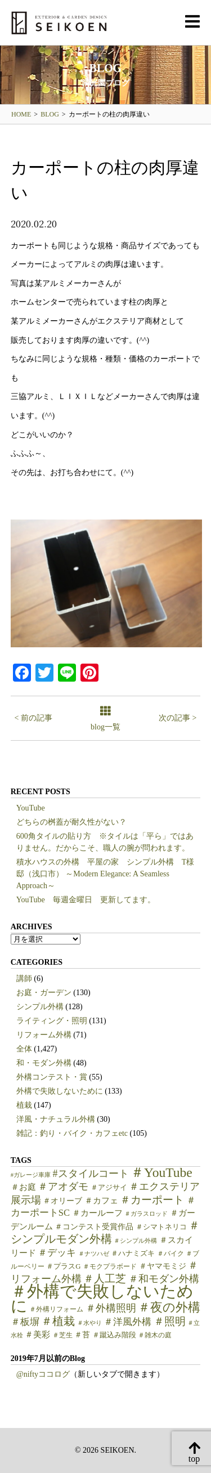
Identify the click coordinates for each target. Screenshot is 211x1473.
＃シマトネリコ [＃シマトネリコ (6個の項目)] (161, 1227)
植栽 (24, 1105)
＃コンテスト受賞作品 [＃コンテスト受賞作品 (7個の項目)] (94, 1227)
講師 (24, 978)
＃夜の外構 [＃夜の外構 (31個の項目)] (169, 1307)
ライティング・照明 (51, 1021)
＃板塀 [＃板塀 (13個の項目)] (25, 1322)
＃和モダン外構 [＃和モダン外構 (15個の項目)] (163, 1278)
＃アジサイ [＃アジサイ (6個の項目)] (109, 1188)
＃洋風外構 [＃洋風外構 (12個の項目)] (127, 1322)
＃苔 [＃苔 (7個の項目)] (82, 1335)
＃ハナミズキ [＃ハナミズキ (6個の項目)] (133, 1253)
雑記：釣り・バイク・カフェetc (72, 1133)
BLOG (50, 114)
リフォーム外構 (43, 1035)
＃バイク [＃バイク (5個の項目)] (170, 1253)
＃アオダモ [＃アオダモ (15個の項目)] (63, 1186)
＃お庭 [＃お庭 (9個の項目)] (23, 1187)
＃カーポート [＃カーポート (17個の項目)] (152, 1200)
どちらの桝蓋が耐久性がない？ (71, 822)
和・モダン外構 (43, 1063)
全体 (24, 1049)
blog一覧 (105, 719)
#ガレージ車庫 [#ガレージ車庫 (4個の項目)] (31, 1175)
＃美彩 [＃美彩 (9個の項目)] (37, 1334)
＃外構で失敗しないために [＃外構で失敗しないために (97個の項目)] (102, 1298)
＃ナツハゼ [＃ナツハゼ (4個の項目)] (93, 1254)
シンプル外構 (40, 1006)
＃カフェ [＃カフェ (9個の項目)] (101, 1200)
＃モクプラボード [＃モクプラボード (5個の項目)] (110, 1266)
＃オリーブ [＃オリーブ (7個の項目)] (62, 1201)
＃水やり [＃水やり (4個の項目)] (89, 1323)
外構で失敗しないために (59, 1091)
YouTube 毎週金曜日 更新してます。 (85, 900)
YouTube (30, 808)
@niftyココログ (43, 1374)
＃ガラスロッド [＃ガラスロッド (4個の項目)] (146, 1214)
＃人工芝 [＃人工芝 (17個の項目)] (104, 1278)
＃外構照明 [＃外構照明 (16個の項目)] (111, 1308)
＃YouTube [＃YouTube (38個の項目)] (161, 1172)
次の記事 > (177, 718)
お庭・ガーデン (43, 992)
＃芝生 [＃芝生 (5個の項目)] (62, 1335)
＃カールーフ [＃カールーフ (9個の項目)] (97, 1212)
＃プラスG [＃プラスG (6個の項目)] (63, 1266)
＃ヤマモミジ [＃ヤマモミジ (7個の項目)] (162, 1266)
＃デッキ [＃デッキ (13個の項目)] (57, 1252)
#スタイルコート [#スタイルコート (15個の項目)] (91, 1173)
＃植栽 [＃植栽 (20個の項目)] (58, 1321)
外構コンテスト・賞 (51, 1077)
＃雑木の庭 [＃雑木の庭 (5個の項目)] (155, 1335)
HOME (21, 114)
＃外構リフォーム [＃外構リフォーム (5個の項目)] (56, 1309)
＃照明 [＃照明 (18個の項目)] (170, 1321)
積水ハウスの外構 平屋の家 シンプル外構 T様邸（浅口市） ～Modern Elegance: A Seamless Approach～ (105, 874)
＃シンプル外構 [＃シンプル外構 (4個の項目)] (135, 1241)
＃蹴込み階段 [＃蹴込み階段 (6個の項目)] (114, 1335)
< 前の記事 (33, 718)
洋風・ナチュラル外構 (55, 1119)
